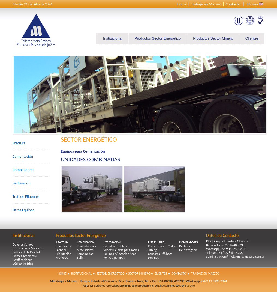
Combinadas (85, 254)
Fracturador (63, 246)
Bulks (80, 258)
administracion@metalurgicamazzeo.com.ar (235, 256)
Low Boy (153, 258)
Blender (61, 250)
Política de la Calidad (26, 252)
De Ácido (185, 246)
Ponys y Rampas (114, 258)
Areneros (62, 258)
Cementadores (86, 246)
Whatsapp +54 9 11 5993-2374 (226, 249)
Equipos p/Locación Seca (119, 254)
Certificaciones (22, 260)
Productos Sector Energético (158, 38)
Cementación (23, 156)
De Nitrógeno (188, 250)
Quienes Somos (23, 244)
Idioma (252, 4)
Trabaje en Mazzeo (206, 4)
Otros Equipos (23, 210)
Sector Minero (139, 273)
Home (182, 4)
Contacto (232, 4)
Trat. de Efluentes (26, 196)
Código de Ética (23, 264)
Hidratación (63, 254)
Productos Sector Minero (213, 38)
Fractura (19, 143)
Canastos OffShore (160, 254)
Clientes (251, 38)
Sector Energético (111, 273)
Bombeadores (23, 170)
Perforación (21, 183)
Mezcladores (85, 250)
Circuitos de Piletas (115, 246)
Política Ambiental (25, 256)
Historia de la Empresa (27, 248)
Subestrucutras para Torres (121, 250)
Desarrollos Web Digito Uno (178, 285)
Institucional (112, 38)
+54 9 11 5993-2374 (213, 281)
